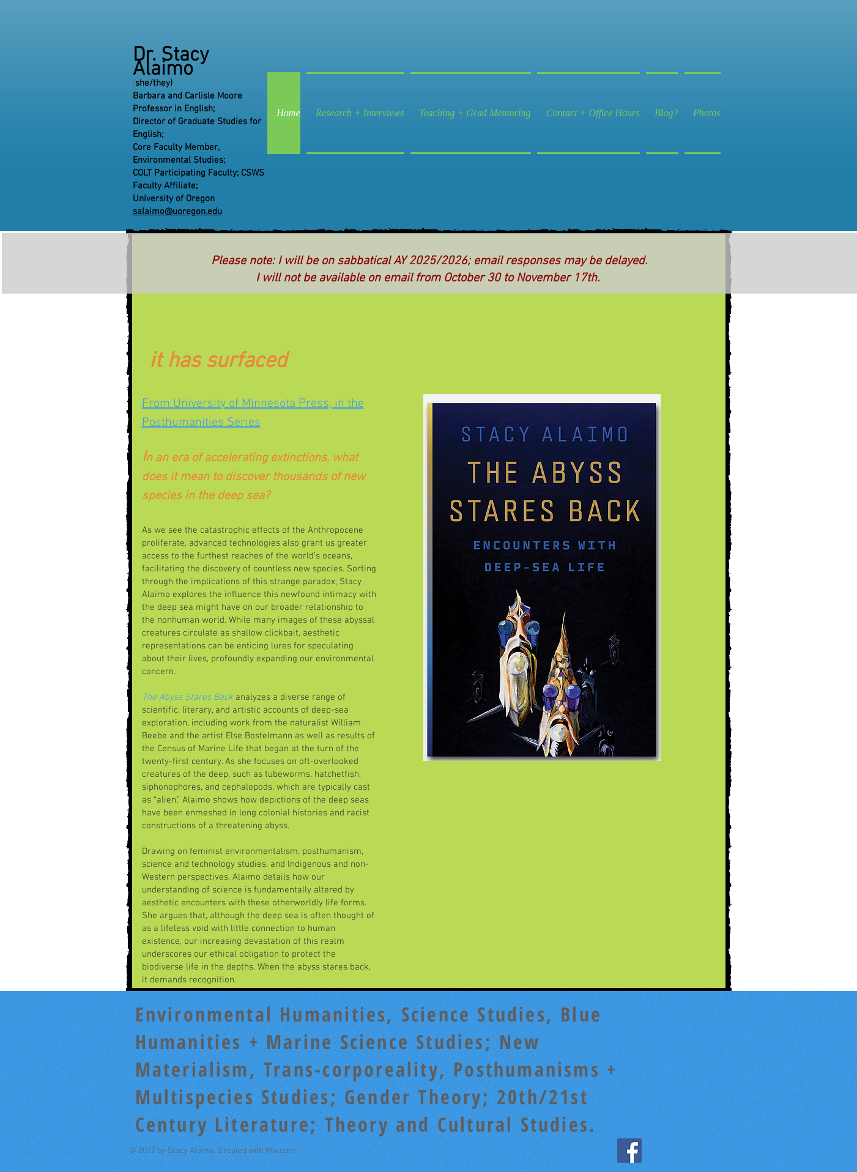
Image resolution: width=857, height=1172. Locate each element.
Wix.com (280, 1151)
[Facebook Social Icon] (629, 1150)
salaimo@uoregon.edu (177, 211)
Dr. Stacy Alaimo (171, 62)
